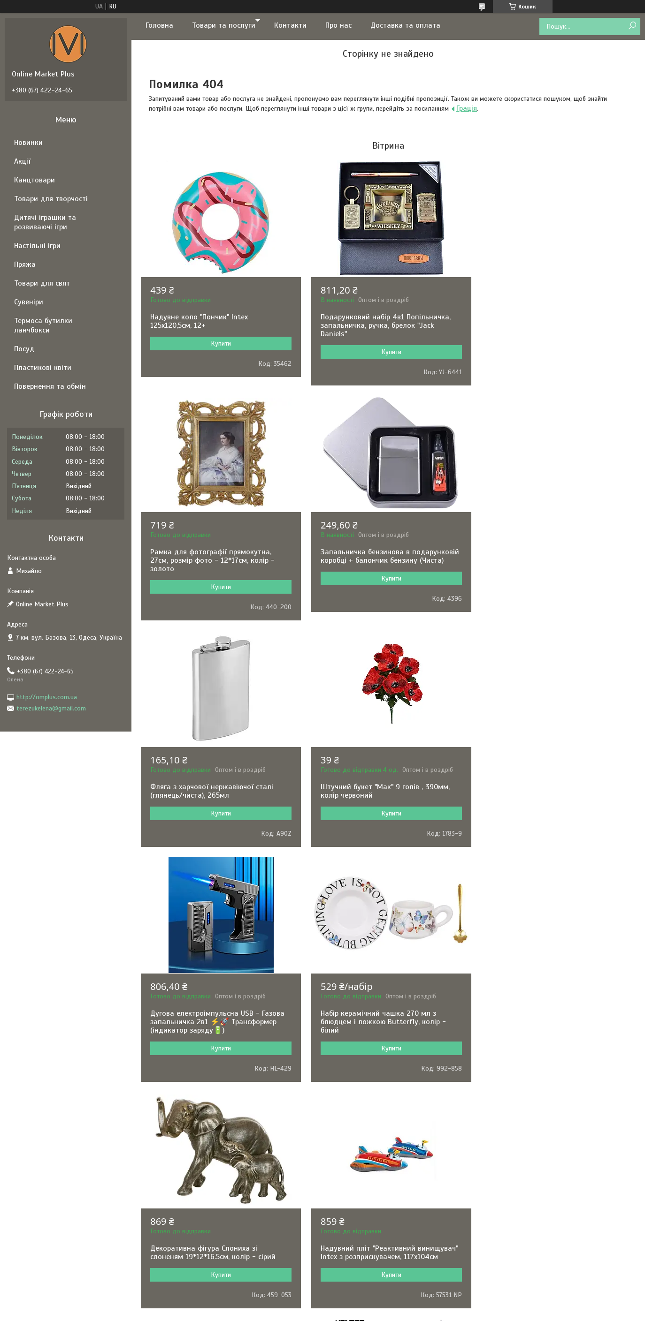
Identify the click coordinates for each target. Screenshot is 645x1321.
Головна (159, 25)
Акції (22, 161)
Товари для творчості (51, 199)
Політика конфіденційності (385, 1129)
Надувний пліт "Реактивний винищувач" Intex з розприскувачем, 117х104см (219, 1017)
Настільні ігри (37, 245)
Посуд (24, 349)
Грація (466, 108)
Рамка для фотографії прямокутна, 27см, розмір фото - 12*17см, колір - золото (549, 325)
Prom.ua (366, 1121)
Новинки (28, 142)
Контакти (290, 25)
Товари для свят (42, 283)
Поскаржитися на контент (312, 1129)
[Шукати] (632, 26)
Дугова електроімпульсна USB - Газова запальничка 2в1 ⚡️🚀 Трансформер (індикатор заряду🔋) (217, 787)
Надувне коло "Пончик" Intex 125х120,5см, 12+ (199, 321)
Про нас (338, 25)
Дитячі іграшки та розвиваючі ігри (45, 222)
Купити (220, 343)
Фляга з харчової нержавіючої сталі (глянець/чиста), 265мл (380, 556)
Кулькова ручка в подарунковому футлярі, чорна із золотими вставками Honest (553, 1021)
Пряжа (25, 264)
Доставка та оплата (405, 25)
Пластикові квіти (42, 367)
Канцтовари (34, 180)
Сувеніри (28, 302)
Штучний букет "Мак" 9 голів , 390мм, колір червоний (551, 556)
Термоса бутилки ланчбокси (43, 325)
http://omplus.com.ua (46, 697)
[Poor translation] (34, 1184)
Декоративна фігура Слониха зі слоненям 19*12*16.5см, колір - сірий (549, 782)
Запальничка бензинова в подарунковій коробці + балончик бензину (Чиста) (219, 556)
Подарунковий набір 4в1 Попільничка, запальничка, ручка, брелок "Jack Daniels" (384, 325)
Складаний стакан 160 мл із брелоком (385, 1013)
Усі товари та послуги (385, 1097)
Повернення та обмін (50, 386)
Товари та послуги (223, 25)
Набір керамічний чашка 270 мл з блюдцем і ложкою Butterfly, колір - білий (381, 787)
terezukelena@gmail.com (51, 708)
